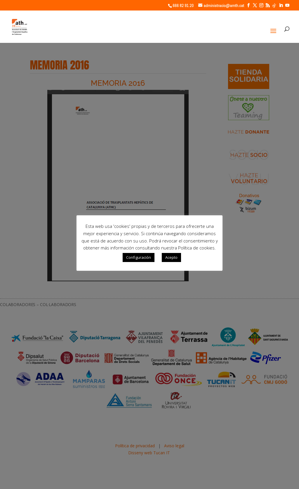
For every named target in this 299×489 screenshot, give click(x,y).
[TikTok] (274, 6)
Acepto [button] (171, 257)
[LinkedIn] (281, 5)
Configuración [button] (138, 257)
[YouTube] (287, 5)
